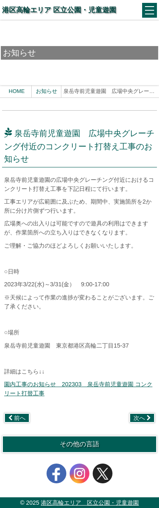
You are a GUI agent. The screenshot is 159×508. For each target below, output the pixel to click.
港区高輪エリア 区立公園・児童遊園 (59, 10)
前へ (17, 418)
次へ (142, 418)
